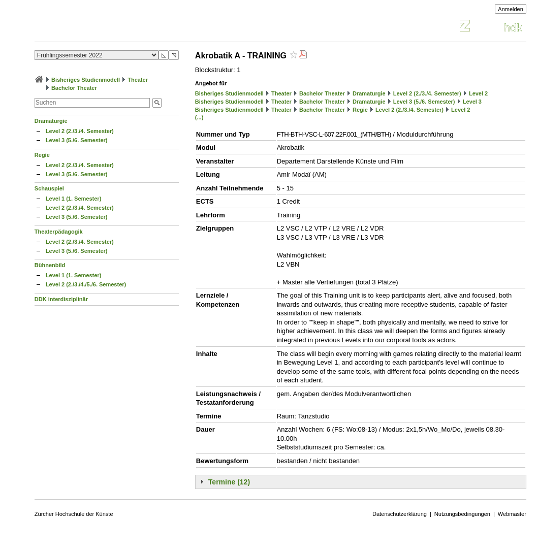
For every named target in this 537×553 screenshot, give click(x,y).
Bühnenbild (50, 265)
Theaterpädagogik (59, 232)
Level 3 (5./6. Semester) (77, 140)
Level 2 (478, 93)
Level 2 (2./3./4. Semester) (80, 131)
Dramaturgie (51, 121)
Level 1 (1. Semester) (73, 199)
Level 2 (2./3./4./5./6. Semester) (86, 284)
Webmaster (512, 514)
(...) (199, 117)
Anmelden (510, 9)
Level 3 (472, 102)
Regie (42, 155)
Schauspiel (49, 188)
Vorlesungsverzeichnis (109, 27)
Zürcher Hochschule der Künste (74, 514)
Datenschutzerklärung (399, 514)
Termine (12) (229, 482)
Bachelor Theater (74, 88)
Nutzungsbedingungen (462, 514)
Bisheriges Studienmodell (85, 80)
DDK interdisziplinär (61, 299)
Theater (138, 80)
